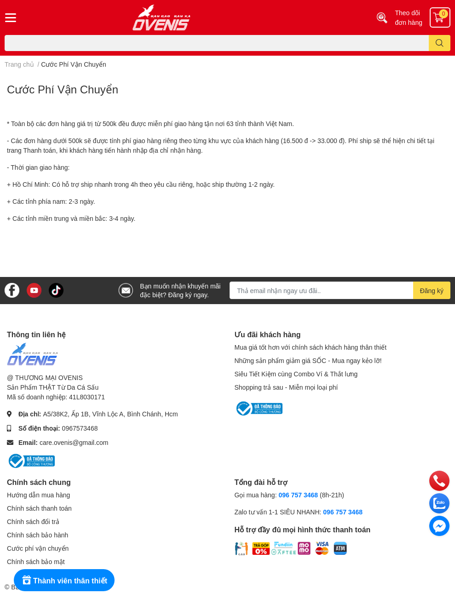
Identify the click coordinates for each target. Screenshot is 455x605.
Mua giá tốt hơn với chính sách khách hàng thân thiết (311, 347)
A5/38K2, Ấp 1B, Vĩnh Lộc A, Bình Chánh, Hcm (110, 414)
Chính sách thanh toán (39, 508)
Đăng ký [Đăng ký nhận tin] (431, 290)
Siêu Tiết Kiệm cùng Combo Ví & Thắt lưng (296, 374)
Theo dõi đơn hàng (408, 17)
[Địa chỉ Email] (340, 290)
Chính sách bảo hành (37, 535)
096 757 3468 (298, 495)
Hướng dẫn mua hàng (38, 495)
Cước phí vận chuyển (38, 548)
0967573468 (80, 428)
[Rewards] (64, 580)
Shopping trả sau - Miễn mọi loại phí (286, 387)
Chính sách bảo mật (36, 561)
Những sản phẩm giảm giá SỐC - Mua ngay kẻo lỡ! (308, 360)
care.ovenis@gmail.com (74, 442)
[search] (439, 43)
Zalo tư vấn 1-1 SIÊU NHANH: (299, 512)
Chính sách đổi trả (33, 521)
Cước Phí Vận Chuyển (62, 89)
